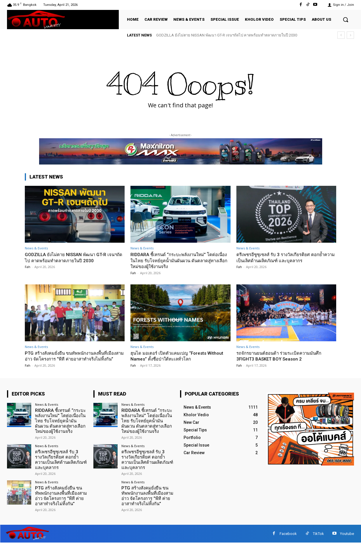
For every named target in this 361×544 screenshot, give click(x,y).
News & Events (36, 248)
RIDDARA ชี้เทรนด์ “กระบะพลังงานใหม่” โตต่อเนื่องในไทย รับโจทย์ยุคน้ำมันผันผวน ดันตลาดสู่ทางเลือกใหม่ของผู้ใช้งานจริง (179, 260)
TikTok (318, 535)
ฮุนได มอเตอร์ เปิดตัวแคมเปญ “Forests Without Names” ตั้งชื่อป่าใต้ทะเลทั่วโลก (173, 356)
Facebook (288, 535)
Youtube (347, 535)
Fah (27, 267)
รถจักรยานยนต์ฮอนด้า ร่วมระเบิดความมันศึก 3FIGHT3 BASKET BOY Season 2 (284, 356)
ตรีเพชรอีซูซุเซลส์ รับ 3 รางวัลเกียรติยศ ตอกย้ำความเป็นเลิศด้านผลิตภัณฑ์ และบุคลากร (286, 257)
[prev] (341, 35)
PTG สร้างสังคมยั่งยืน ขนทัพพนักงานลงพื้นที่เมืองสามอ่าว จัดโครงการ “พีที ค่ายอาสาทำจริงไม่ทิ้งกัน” (71, 359)
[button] (345, 19)
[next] (350, 35)
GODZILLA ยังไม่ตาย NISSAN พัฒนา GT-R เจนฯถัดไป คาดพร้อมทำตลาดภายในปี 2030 (226, 35)
